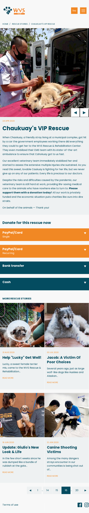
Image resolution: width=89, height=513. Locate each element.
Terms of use (10, 505)
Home (5, 24)
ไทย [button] (74, 10)
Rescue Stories (20, 24)
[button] (44, 234)
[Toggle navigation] (83, 10)
